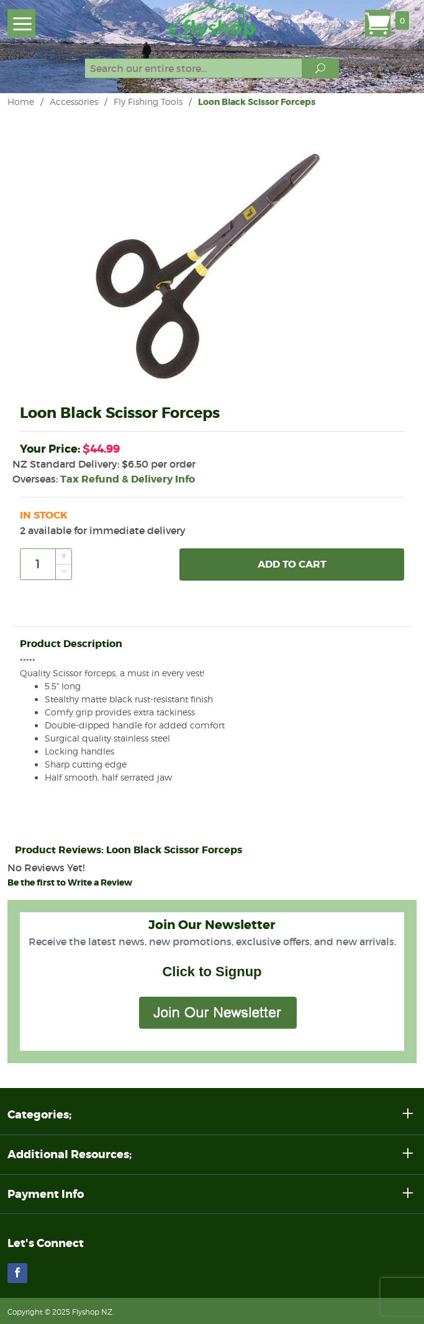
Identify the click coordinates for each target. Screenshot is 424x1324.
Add (292, 564)
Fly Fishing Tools (148, 101)
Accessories (74, 101)
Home (20, 101)
